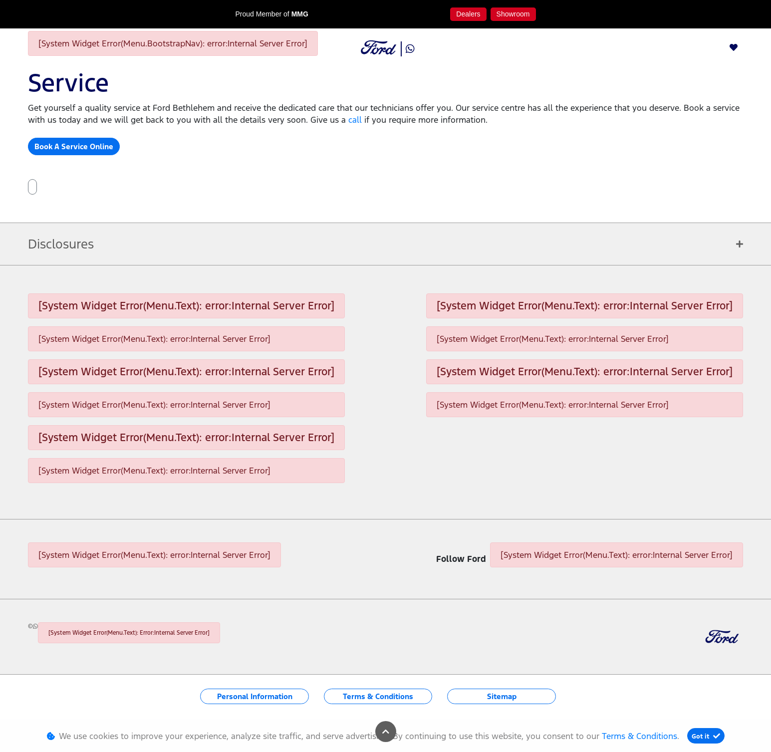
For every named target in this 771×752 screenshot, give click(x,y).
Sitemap (501, 696)
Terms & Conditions (378, 696)
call (356, 119)
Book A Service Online (73, 146)
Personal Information (254, 696)
